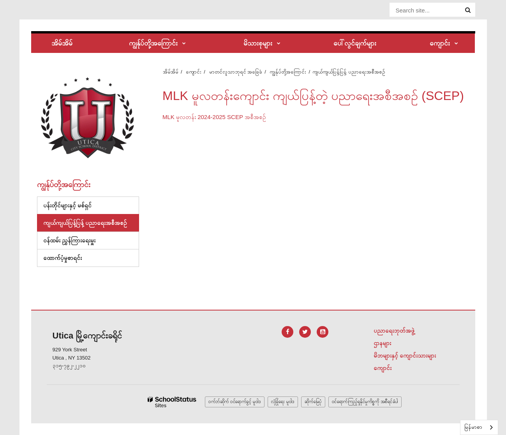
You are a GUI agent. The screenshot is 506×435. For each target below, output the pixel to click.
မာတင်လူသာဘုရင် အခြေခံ (236, 72)
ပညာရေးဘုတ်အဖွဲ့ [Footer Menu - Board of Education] (394, 330)
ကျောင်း (193, 72)
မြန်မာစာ (473, 427)
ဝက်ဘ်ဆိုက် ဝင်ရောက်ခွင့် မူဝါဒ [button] (234, 401)
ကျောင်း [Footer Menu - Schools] (382, 368)
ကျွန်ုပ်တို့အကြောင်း (288, 72)
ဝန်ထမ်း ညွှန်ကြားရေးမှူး (69, 240)
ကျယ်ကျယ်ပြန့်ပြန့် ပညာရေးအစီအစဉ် (85, 222)
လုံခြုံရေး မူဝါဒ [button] (282, 401)
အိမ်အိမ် (170, 72)
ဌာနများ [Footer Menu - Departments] (382, 343)
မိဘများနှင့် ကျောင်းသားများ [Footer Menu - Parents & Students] (405, 355)
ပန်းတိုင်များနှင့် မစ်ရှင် (67, 205)
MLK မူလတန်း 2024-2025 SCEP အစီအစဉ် (214, 117)
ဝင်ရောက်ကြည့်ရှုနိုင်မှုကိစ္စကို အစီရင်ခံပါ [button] (365, 401)
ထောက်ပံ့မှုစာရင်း (69, 260)
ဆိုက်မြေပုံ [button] (313, 401)
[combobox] (479, 427)
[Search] (468, 10)
